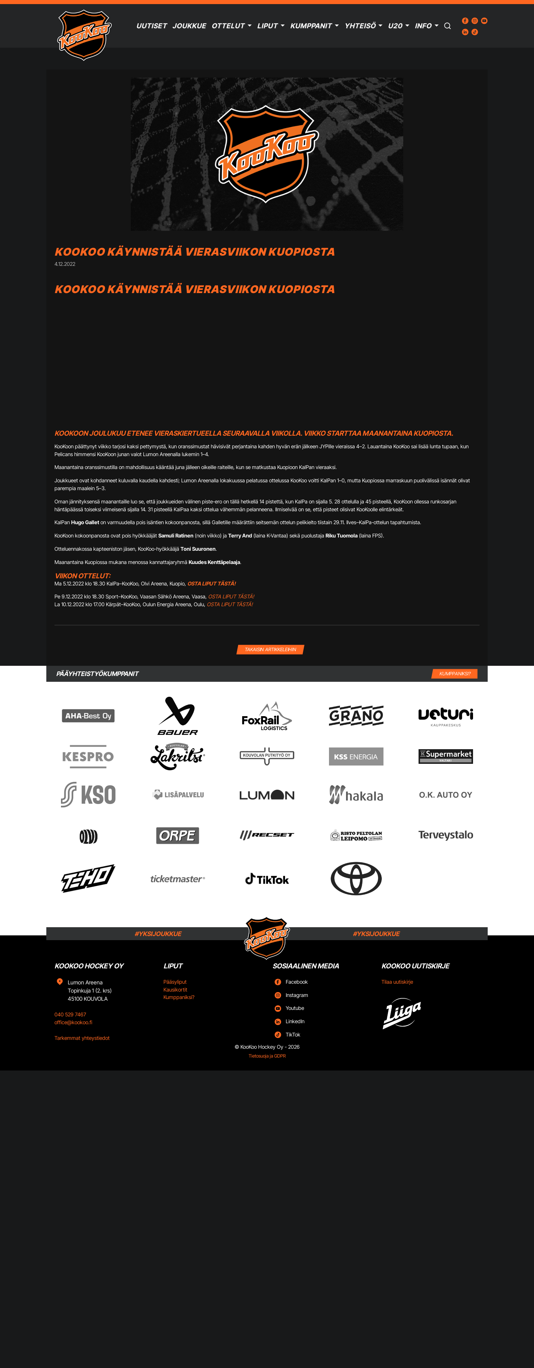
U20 (395, 26)
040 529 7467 (70, 1014)
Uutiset (151, 26)
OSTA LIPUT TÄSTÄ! (231, 596)
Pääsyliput (175, 982)
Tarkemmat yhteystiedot (82, 1038)
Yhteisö (360, 26)
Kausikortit (175, 989)
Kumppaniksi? (178, 997)
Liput (267, 26)
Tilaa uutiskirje (397, 982)
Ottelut (228, 26)
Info (423, 26)
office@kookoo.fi (73, 1022)
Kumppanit (311, 26)
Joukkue (189, 26)
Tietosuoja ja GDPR (267, 1056)
